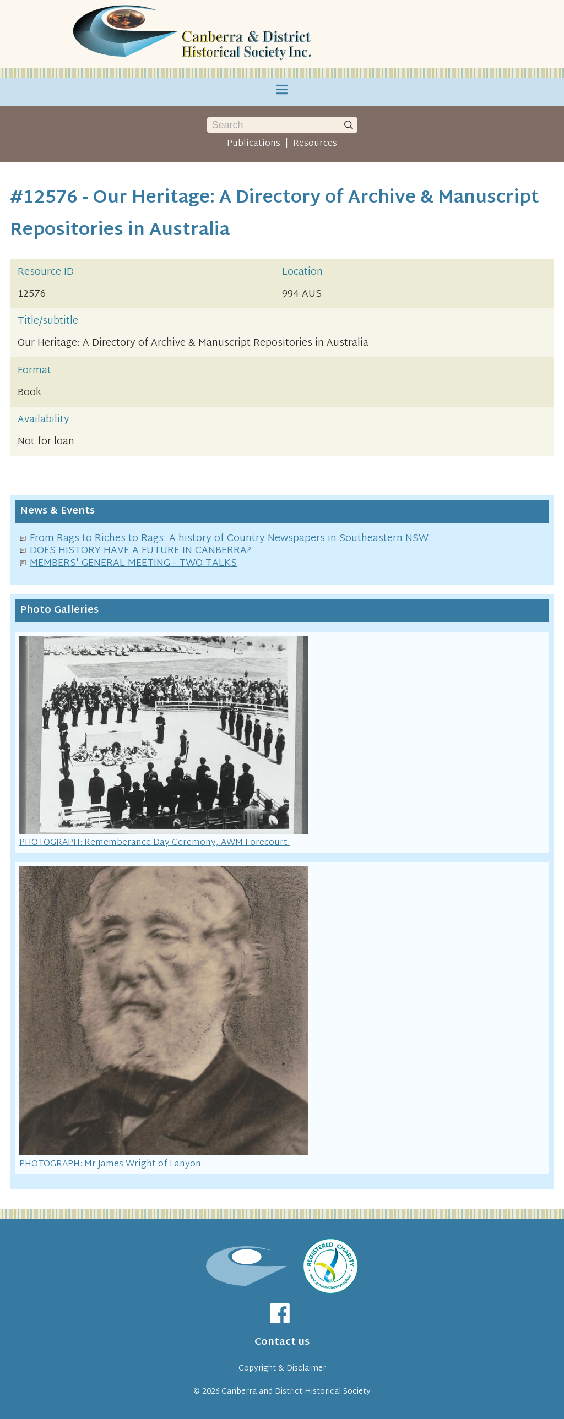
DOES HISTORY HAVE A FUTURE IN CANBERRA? (140, 551)
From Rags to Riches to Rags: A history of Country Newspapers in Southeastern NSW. (230, 539)
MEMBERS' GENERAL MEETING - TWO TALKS (133, 563)
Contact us (282, 1342)
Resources (315, 143)
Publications (253, 143)
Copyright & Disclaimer (282, 1368)
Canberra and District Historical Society (296, 1391)
